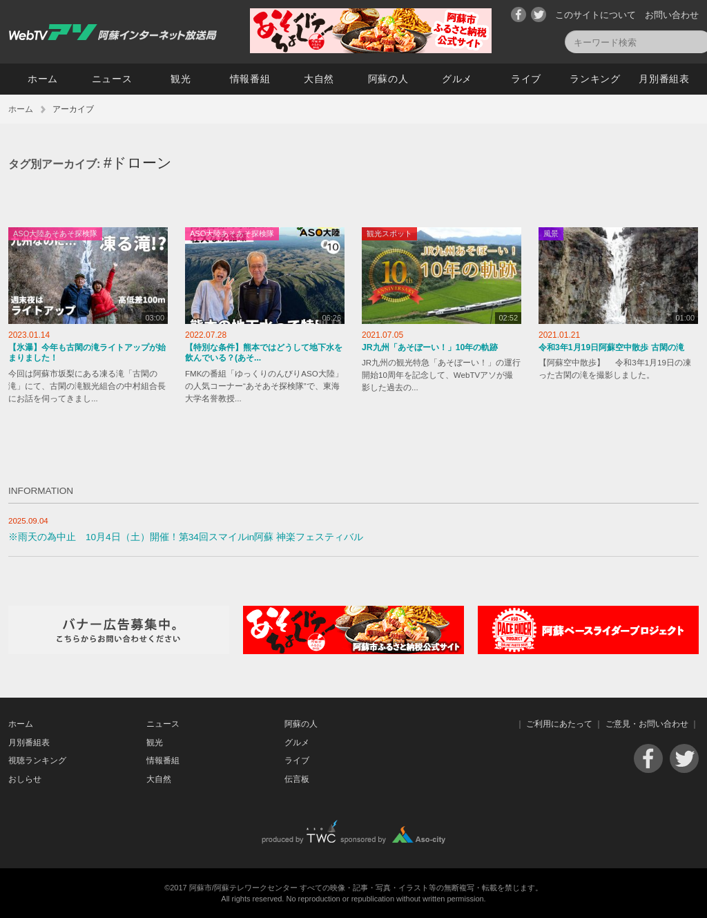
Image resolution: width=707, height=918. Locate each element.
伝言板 (296, 779)
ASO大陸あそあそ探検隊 (55, 233)
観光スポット (389, 233)
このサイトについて (595, 15)
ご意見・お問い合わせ (647, 724)
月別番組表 (664, 78)
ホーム (43, 78)
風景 (551, 233)
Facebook (518, 14)
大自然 (319, 78)
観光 (181, 78)
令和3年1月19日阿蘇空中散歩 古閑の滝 (611, 347)
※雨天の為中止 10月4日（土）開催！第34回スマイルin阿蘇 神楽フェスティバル (185, 537)
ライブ (526, 78)
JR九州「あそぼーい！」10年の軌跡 (430, 347)
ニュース (112, 78)
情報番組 (250, 78)
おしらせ (24, 779)
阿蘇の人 (388, 78)
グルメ (457, 78)
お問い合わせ (672, 15)
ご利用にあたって (559, 724)
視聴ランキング (37, 760)
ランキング (595, 78)
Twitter (538, 14)
